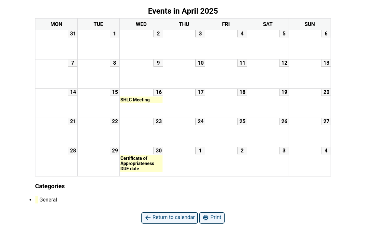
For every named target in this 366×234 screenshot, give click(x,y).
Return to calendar (170, 217)
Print (212, 217)
